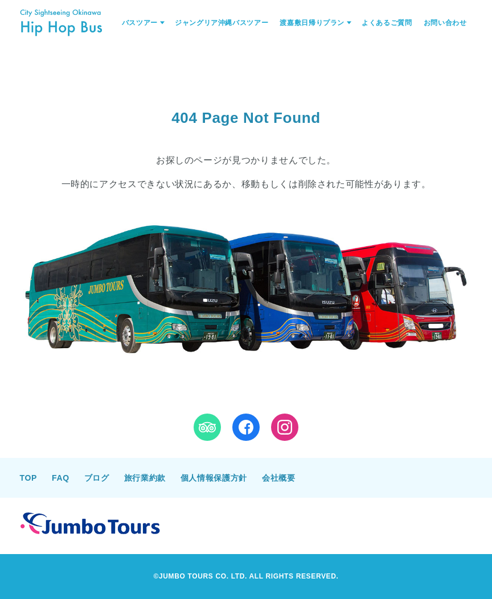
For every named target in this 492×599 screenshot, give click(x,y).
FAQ (60, 477)
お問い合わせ (445, 23)
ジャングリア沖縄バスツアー (221, 23)
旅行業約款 (145, 477)
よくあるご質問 (387, 23)
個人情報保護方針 (214, 477)
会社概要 (279, 477)
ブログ (96, 477)
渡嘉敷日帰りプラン (312, 23)
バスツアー (140, 23)
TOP (28, 477)
